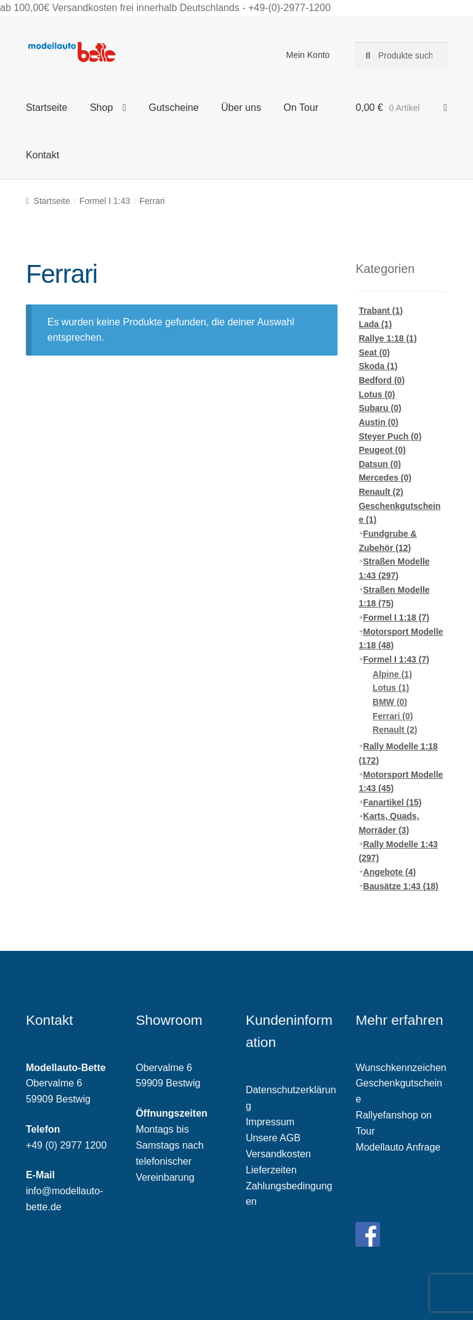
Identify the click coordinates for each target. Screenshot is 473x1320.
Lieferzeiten (271, 1170)
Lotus (376, 394)
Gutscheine (174, 107)
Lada (375, 324)
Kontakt (42, 155)
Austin (378, 422)
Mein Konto (308, 55)
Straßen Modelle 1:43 (393, 568)
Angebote (389, 872)
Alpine (392, 674)
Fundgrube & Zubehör (387, 541)
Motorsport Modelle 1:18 (400, 639)
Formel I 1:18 (396, 617)
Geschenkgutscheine (399, 513)
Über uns (241, 107)
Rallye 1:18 (387, 338)
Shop (101, 107)
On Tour (300, 107)
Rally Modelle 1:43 (398, 851)
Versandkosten (278, 1154)
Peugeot (381, 450)
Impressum (270, 1122)
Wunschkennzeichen (400, 1067)
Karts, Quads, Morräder (388, 823)
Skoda (377, 366)
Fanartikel (392, 802)
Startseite (47, 107)
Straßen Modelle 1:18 (393, 597)
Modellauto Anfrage (397, 1147)
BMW (390, 702)
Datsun (379, 464)
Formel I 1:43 (104, 201)
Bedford (381, 380)
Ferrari (393, 716)
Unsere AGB (273, 1138)
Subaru (379, 408)
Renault (380, 492)
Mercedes (384, 478)
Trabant (380, 311)
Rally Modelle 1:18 (398, 753)
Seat (374, 352)
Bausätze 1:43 (401, 886)
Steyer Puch (389, 436)
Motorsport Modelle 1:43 (400, 782)
